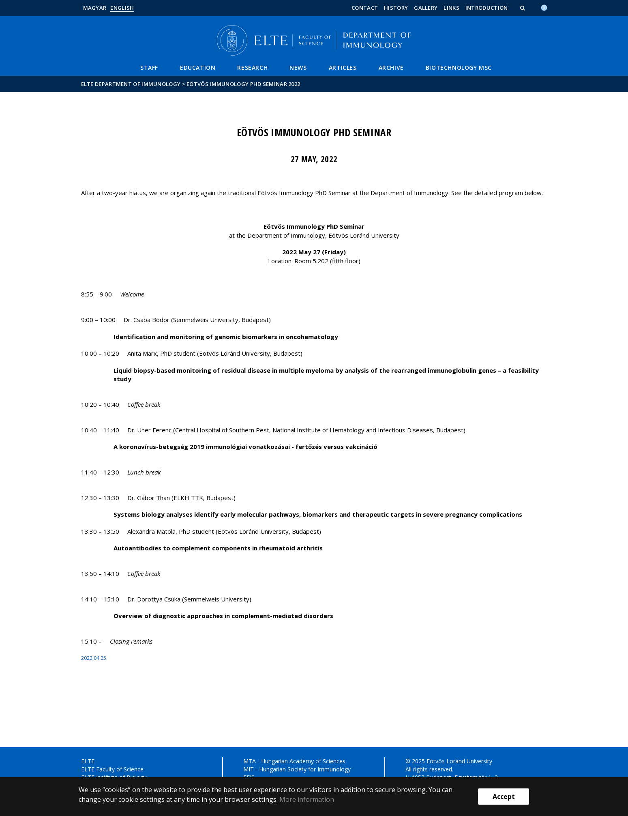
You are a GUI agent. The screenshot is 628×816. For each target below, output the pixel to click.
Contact (365, 7)
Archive (391, 67)
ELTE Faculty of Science (112, 769)
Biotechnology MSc (459, 67)
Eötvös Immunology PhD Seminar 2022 (243, 84)
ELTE (87, 761)
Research (252, 67)
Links (451, 7)
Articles (343, 67)
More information (306, 799)
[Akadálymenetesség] (544, 7)
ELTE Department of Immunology (131, 84)
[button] (523, 7)
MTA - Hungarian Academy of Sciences (294, 761)
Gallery (425, 7)
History (396, 7)
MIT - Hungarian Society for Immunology (297, 769)
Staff (149, 67)
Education (197, 67)
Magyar (95, 7)
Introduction (486, 7)
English (122, 7)
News (297, 67)
